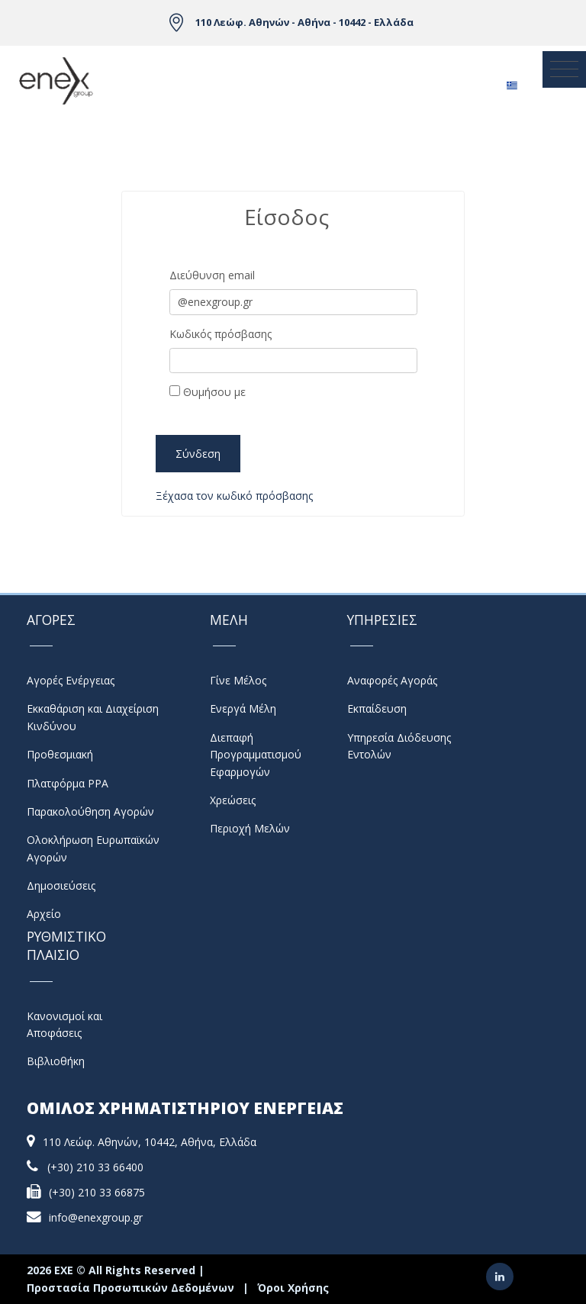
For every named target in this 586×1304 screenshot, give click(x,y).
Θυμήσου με (207, 392)
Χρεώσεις (233, 800)
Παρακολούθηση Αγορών (90, 811)
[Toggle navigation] (564, 69)
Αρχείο (44, 913)
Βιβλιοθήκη (56, 1061)
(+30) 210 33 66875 (97, 1192)
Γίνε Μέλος (238, 680)
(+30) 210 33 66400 (95, 1167)
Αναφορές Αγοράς (392, 680)
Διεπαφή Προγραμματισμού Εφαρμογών (255, 754)
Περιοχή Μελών (250, 828)
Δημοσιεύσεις (61, 885)
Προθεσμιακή (60, 754)
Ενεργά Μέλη (243, 708)
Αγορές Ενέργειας (70, 680)
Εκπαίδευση (377, 708)
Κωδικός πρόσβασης (220, 334)
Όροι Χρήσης (293, 1287)
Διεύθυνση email (212, 275)
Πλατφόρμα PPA (67, 783)
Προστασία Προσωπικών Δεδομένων (130, 1287)
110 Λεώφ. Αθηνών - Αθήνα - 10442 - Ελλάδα (304, 22)
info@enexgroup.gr (96, 1217)
